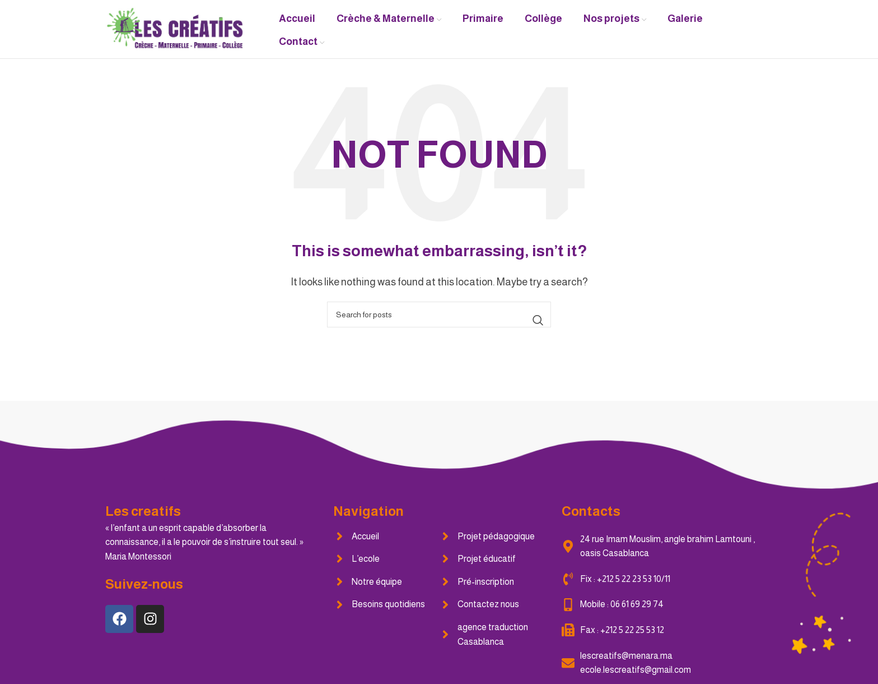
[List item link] (386, 536)
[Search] (439, 314)
